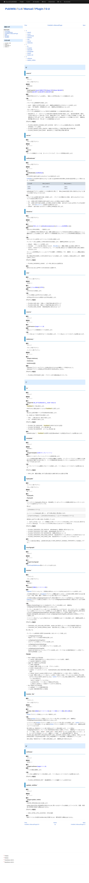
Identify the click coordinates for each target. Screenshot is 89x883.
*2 (44, 731)
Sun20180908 (10, 2)
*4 (62, 731)
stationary (30, 43)
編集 (22, 1)
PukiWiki (10, 8)
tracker (29, 53)
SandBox (7, 37)
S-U (47, 8)
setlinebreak (30, 36)
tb (27, 46)
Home (55, 822)
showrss (29, 37)
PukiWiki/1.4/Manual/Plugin (11, 33)
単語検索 (67, 1)
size (28, 39)
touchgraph (30, 51)
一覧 (59, 1)
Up (55, 824)
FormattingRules (9, 32)
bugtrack (29, 591)
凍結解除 (36, 1)
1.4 (20, 8)
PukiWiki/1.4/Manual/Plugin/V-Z (78, 824)
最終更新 (51, 1)
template (29, 48)
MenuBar (7, 36)
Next (84, 25)
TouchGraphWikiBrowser (33, 565)
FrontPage (7, 31)
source (29, 41)
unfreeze (29, 58)
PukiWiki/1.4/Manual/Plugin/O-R (32, 824)
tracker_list (30, 55)
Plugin (39, 8)
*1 (39, 731)
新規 (44, 1)
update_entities (31, 60)
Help (6, 34)
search (29, 32)
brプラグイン (39, 204)
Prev (26, 25)
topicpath (29, 49)
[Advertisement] (44, 16)
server (29, 34)
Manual (28, 8)
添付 (28, 1)
